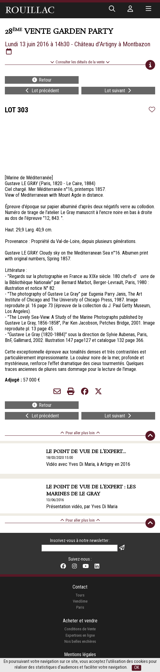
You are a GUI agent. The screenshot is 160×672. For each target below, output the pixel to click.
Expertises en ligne (80, 635)
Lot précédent (41, 90)
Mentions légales (80, 654)
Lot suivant (118, 90)
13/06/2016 (55, 500)
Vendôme (80, 601)
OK (136, 667)
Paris (80, 607)
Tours (80, 595)
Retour (42, 80)
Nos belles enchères (80, 641)
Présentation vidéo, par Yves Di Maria (81, 506)
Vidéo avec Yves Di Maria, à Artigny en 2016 (88, 464)
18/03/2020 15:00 (59, 457)
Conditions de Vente (80, 629)
